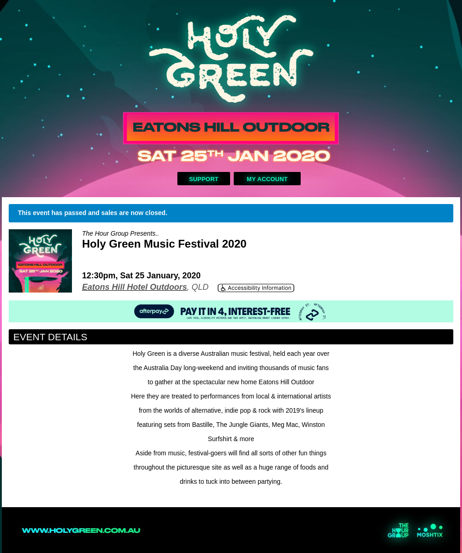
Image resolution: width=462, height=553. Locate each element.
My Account (267, 179)
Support (203, 179)
